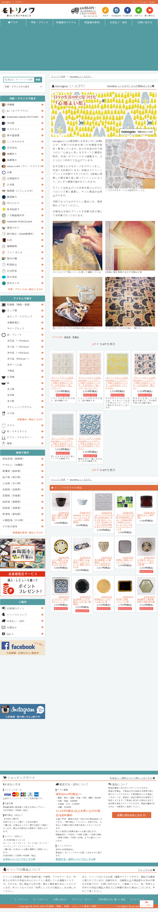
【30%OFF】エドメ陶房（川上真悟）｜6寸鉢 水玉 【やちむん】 (60, 561)
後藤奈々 (12, 153)
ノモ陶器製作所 (16, 215)
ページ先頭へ (146, 903)
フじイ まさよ (15, 252)
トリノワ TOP (58, 76)
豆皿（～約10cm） (20, 340)
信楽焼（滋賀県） (12, 507)
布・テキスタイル (17, 431)
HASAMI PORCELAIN (19, 221)
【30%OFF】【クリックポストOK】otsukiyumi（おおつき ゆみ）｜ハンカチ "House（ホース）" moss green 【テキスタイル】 (103, 520)
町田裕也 (12, 264)
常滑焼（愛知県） (12, 514)
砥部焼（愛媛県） (12, 501)
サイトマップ (137, 899)
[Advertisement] (79, 50)
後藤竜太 (12, 160)
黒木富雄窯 (13, 135)
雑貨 (9, 443)
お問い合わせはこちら (131, 815)
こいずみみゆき (16, 141)
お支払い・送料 (118, 22)
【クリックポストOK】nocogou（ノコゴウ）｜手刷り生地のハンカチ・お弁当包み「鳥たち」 (144, 382)
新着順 (76, 337)
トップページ (21, 899)
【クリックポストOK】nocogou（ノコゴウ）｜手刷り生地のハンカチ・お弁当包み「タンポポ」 (89, 443)
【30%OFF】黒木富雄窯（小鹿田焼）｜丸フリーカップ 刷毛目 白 (103, 561)
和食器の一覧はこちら (30, 419)
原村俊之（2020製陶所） (21, 233)
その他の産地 (9, 526)
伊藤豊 (10, 104)
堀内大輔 (12, 258)
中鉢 (11, 395)
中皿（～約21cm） (20, 352)
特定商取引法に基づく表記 (112, 899)
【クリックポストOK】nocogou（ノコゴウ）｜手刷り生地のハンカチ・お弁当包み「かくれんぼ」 (117, 382)
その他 (10, 413)
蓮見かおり (13, 227)
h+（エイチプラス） (18, 110)
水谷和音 (12, 270)
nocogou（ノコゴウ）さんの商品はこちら (129, 86)
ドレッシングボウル (20, 407)
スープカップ (16, 328)
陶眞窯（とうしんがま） (20, 190)
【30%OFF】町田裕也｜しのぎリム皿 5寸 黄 (103, 599)
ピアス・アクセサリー (19, 437)
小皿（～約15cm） (20, 346)
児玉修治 (12, 147)
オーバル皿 (15, 364)
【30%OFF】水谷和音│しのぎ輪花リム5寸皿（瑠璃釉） (82, 600)
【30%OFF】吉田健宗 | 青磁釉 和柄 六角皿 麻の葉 (146, 599)
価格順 (67, 337)
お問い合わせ (144, 22)
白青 (9, 172)
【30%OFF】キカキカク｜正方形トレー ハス (60, 599)
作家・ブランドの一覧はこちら (25, 289)
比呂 (9, 240)
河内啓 (10, 123)
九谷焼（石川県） (12, 483)
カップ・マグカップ (20, 316)
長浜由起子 (13, 209)
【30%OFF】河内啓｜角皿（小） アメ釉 (124, 599)
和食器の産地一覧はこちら (28, 532)
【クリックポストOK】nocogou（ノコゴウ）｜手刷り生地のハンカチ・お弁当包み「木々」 (63, 442)
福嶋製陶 (12, 246)
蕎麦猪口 (14, 322)
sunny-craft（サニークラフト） (24, 166)
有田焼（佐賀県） (12, 489)
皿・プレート (14, 334)
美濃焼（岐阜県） (12, 471)
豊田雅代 (12, 196)
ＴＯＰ (13, 22)
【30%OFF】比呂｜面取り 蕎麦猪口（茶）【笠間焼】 (60, 516)
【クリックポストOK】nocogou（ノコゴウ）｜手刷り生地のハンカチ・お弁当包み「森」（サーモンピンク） (89, 382)
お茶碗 (10, 376)
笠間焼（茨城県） (12, 495)
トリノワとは (139, 2)
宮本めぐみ (13, 283)
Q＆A (152, 2)
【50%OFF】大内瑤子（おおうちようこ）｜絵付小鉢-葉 (146, 561)
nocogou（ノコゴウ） (81, 76)
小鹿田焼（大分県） (13, 520)
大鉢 (11, 401)
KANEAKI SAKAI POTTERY (23, 116)
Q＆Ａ (8, 634)
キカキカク (13, 129)
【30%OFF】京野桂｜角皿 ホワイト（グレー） (124, 559)
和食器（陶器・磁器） (19, 304)
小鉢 (11, 389)
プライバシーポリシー (83, 899)
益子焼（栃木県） (12, 477)
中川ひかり (13, 203)
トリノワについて (17, 614)
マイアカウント (40, 899)
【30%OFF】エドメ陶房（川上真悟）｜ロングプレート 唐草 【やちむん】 (82, 562)
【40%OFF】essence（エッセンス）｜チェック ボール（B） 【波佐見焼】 (82, 517)
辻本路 (10, 184)
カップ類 (12, 310)
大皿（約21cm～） (20, 358)
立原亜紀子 (13, 178)
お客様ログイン (13, 608)
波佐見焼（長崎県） (13, 458)
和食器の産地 (91, 22)
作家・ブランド (39, 22)
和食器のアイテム (66, 22)
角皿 (11, 370)
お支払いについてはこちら (19, 859)
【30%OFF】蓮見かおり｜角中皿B (146, 515)
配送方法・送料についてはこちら (76, 859)
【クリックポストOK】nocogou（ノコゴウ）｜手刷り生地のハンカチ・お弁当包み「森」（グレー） (62, 382)
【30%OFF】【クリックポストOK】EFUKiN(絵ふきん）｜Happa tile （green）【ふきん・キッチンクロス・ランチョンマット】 (125, 521)
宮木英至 (12, 276)
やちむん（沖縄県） (13, 464)
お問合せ (9, 627)
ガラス (10, 425)
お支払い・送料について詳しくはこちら (131, 778)
